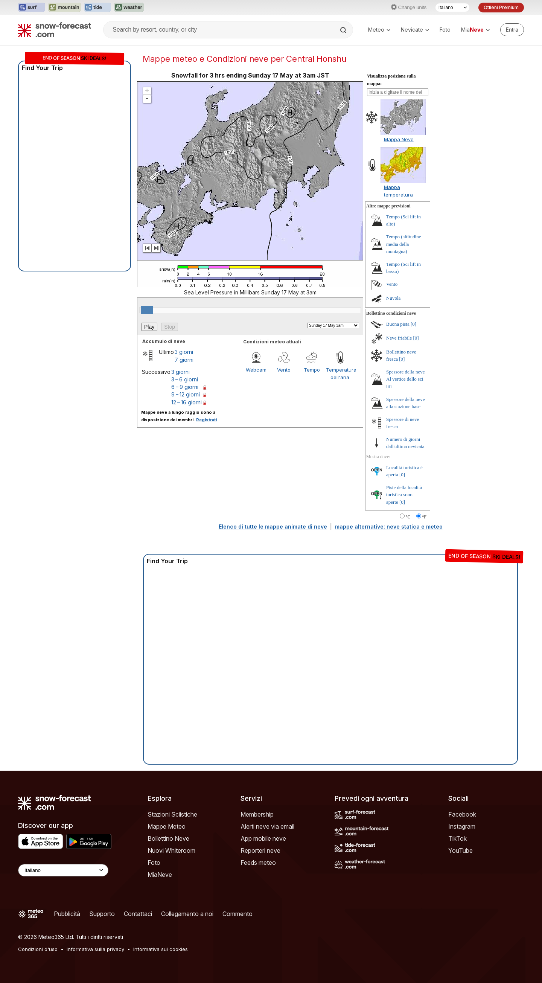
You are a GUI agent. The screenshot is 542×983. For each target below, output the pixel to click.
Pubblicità (67, 913)
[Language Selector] (63, 870)
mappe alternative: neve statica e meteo (389, 526)
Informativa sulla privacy (95, 949)
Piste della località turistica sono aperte (404, 495)
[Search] (344, 30)
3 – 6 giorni (184, 379)
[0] (413, 324)
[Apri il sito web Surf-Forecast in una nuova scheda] (31, 7)
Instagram (461, 826)
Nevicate (415, 29)
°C (408, 517)
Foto (445, 29)
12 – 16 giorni (186, 402)
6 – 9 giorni (184, 387)
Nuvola (393, 298)
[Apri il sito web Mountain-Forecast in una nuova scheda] (64, 7)
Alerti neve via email (267, 826)
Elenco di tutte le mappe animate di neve (273, 526)
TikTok (457, 838)
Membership (257, 814)
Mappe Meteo (167, 826)
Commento (237, 913)
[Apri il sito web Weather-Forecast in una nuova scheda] (129, 7)
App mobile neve (263, 838)
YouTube (460, 850)
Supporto (102, 913)
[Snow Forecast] (54, 29)
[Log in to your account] (512, 29)
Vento (284, 370)
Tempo (312, 370)
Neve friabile (399, 338)
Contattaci (138, 913)
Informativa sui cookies (160, 949)
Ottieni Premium (501, 7)
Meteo (379, 29)
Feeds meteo (258, 862)
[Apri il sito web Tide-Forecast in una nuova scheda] (97, 7)
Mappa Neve (399, 139)
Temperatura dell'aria (340, 373)
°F (424, 517)
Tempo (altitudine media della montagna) (403, 244)
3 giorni (184, 352)
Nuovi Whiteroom (171, 850)
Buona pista (398, 324)
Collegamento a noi (187, 913)
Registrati (206, 419)
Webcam (256, 370)
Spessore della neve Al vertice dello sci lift (405, 379)
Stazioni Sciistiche (172, 814)
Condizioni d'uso (38, 949)
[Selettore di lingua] (452, 7)
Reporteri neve (260, 850)
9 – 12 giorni (185, 394)
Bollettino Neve (168, 838)
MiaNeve (160, 874)
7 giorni (184, 360)
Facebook (462, 814)
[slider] (147, 310)
